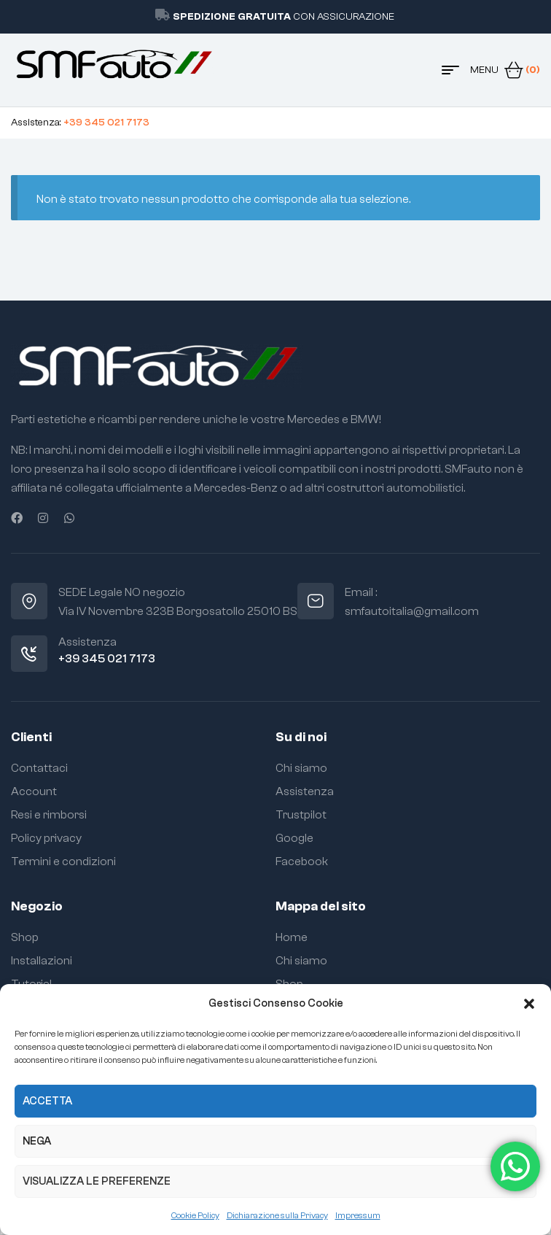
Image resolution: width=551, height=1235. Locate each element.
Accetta (47, 1101)
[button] (529, 1003)
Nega (37, 1141)
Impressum (357, 1215)
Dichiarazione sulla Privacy (277, 1215)
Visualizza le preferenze (97, 1181)
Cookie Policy (195, 1215)
